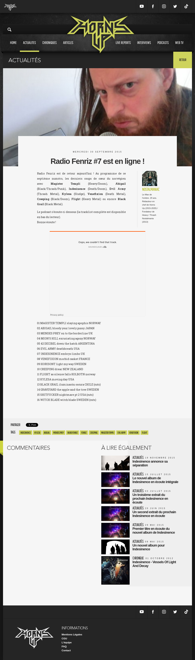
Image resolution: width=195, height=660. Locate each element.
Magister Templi (107, 432)
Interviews (144, 46)
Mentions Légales (72, 634)
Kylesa (37, 432)
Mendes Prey (58, 432)
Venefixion (133, 432)
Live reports (123, 46)
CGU (64, 638)
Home (13, 46)
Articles (68, 46)
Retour (182, 60)
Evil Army (122, 432)
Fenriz (84, 432)
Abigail (47, 432)
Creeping (94, 432)
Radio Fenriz (72, 432)
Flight (144, 432)
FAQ (64, 646)
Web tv (179, 46)
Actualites (29, 46)
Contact (66, 650)
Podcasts (163, 46)
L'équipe (67, 642)
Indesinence (25, 432)
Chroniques (49, 46)
